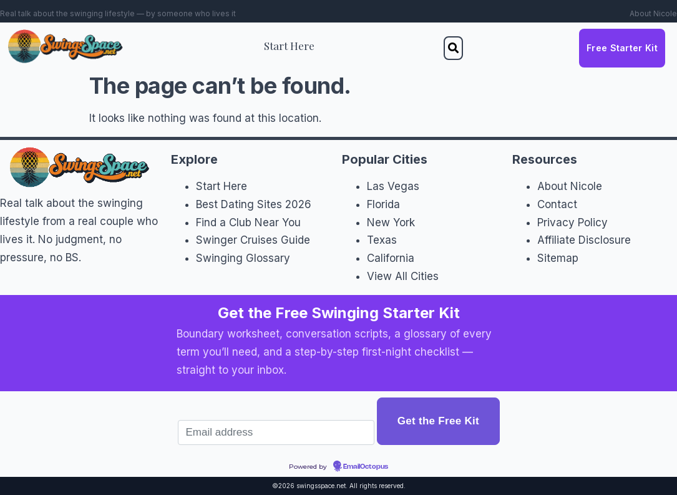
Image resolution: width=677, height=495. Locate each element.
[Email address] (276, 432)
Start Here (289, 45)
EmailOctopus (365, 467)
